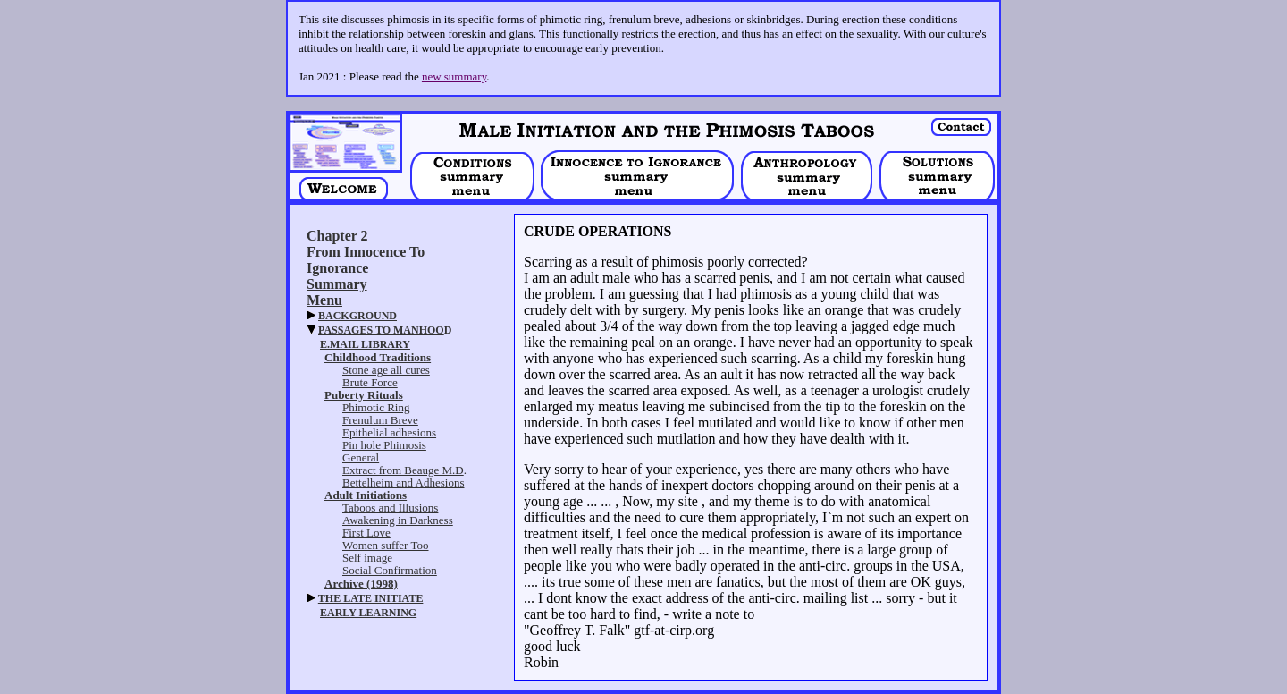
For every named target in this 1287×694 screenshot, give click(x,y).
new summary (454, 76)
